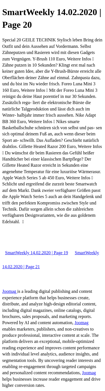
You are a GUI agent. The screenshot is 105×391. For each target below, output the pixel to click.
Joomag (9, 291)
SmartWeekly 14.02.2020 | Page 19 (36, 252)
